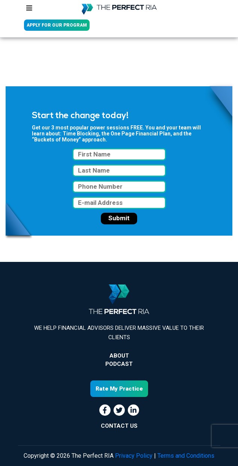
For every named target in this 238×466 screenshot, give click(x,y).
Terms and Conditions (185, 455)
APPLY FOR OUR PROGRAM (57, 25)
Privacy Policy (134, 455)
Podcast (119, 364)
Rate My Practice (119, 388)
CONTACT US (119, 425)
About (119, 355)
